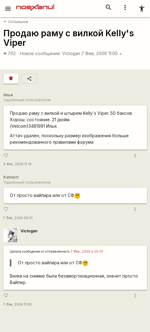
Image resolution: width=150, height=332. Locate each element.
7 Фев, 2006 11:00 (101, 53)
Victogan (71, 53)
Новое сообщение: (40, 53)
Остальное (16, 21)
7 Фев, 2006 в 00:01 (87, 252)
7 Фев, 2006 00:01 (18, 218)
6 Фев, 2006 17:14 (17, 164)
